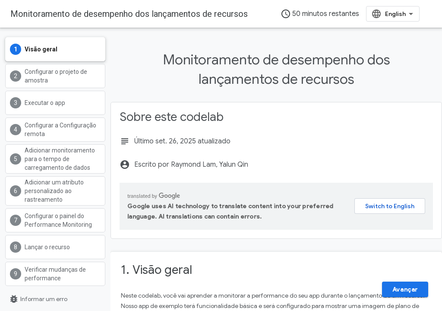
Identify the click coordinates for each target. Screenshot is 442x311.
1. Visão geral (156, 269)
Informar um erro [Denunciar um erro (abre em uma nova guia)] (38, 299)
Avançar (405, 289)
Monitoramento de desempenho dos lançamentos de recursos (129, 14)
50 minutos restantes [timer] (320, 14)
